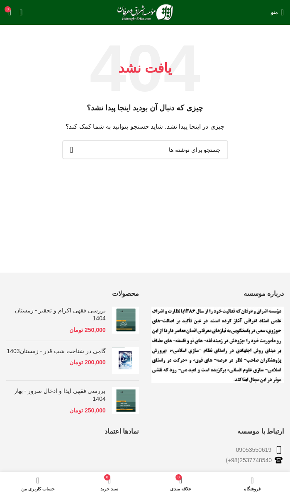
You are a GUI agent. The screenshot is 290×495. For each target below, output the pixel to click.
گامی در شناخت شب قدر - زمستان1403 (56, 351)
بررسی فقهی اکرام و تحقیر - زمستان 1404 (60, 314)
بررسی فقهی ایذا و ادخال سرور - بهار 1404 (60, 395)
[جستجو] (145, 149)
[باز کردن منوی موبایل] (277, 12)
